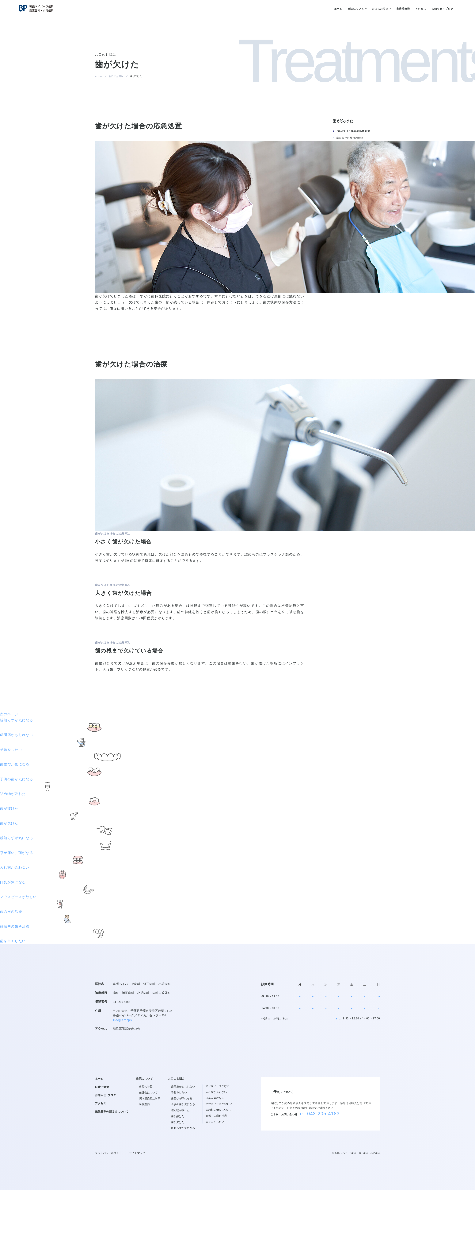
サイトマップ (137, 1153)
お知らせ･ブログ (105, 1095)
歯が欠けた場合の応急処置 (353, 131)
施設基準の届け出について (111, 1111)
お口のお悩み (116, 76)
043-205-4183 (121, 1001)
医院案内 (144, 1104)
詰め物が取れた (180, 1110)
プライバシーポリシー (108, 1153)
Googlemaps (122, 1020)
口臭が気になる (215, 1098)
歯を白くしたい (215, 1121)
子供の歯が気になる (183, 1104)
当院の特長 (145, 1086)
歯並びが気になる (181, 1098)
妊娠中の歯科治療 (216, 1115)
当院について (144, 1078)
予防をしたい (179, 1092)
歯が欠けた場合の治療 (350, 137)
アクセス (100, 1103)
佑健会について (148, 1092)
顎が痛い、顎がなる (218, 1086)
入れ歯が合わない (216, 1092)
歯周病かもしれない (183, 1086)
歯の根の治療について (219, 1109)
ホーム (98, 76)
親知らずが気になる (183, 1128)
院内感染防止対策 (149, 1098)
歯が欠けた (177, 1122)
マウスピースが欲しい (219, 1104)
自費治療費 (102, 1087)
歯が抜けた (177, 1116)
